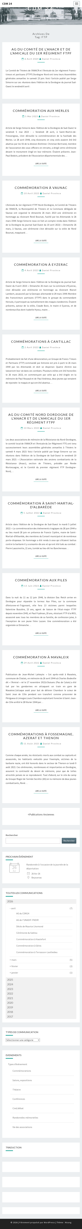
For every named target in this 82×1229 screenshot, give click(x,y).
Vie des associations (22, 1127)
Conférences (19, 1098)
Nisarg (68, 1222)
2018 (10, 1011)
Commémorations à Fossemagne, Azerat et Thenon (41, 736)
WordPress (49, 1222)
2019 (10, 1007)
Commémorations (22, 1070)
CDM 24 (7, 3)
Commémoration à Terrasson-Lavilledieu (36, 952)
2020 (10, 1002)
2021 (10, 998)
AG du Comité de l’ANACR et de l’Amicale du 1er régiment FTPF (41, 51)
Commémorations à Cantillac (41, 341)
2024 (10, 984)
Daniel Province (51, 59)
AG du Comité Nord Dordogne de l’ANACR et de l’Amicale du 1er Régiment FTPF (41, 418)
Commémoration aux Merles (41, 111)
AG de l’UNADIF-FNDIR (27, 920)
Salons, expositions (22, 1080)
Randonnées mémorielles (25, 1117)
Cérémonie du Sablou (26, 932)
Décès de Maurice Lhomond (29, 926)
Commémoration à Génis (28, 945)
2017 (10, 1016)
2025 (10, 979)
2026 (10, 901)
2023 (10, 989)
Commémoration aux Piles (41, 580)
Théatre (17, 1089)
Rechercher (12, 835)
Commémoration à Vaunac (41, 188)
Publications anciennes (41, 814)
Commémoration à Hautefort (31, 939)
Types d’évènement (17, 1064)
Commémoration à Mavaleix (41, 657)
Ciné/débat (18, 1108)
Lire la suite (41, 163)
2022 (10, 993)
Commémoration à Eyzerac (41, 264)
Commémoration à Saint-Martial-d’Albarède (41, 505)
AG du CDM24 (22, 913)
